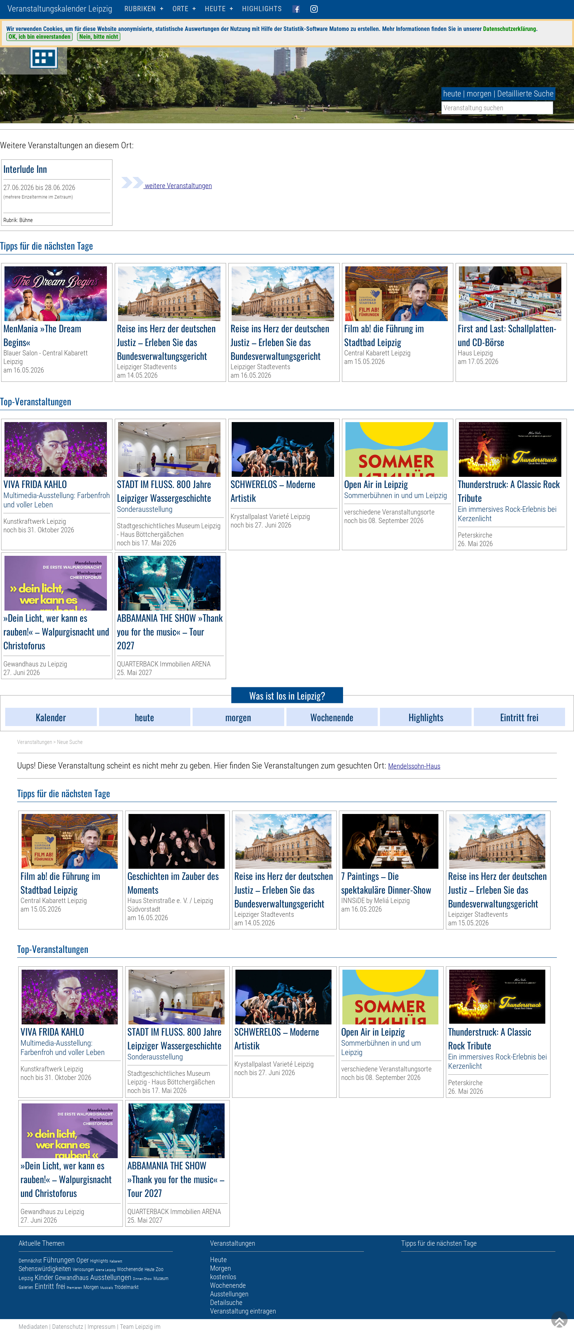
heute (452, 93)
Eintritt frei (50, 1286)
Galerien (26, 1287)
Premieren (74, 1288)
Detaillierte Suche (525, 93)
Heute (149, 1269)
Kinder (44, 1277)
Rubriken (140, 8)
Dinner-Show (142, 1279)
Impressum (101, 1326)
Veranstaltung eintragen (243, 1311)
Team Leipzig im (140, 1326)
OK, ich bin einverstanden (39, 36)
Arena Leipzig (105, 1270)
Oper (82, 1260)
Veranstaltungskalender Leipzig (59, 9)
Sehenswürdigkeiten (45, 1269)
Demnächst (30, 1261)
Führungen (59, 1259)
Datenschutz (67, 1326)
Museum (160, 1278)
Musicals (106, 1288)
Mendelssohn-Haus (414, 766)
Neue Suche (70, 742)
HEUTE (215, 8)
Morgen (91, 1287)
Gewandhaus (72, 1277)
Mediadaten (33, 1326)
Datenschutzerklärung (509, 28)
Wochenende (130, 1269)
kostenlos (223, 1277)
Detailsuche (226, 1302)
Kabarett (116, 1261)
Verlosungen (83, 1269)
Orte (180, 8)
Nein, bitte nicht (98, 36)
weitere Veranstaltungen (166, 185)
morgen (479, 93)
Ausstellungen (110, 1277)
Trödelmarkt (126, 1287)
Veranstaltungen (34, 742)
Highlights (262, 8)
